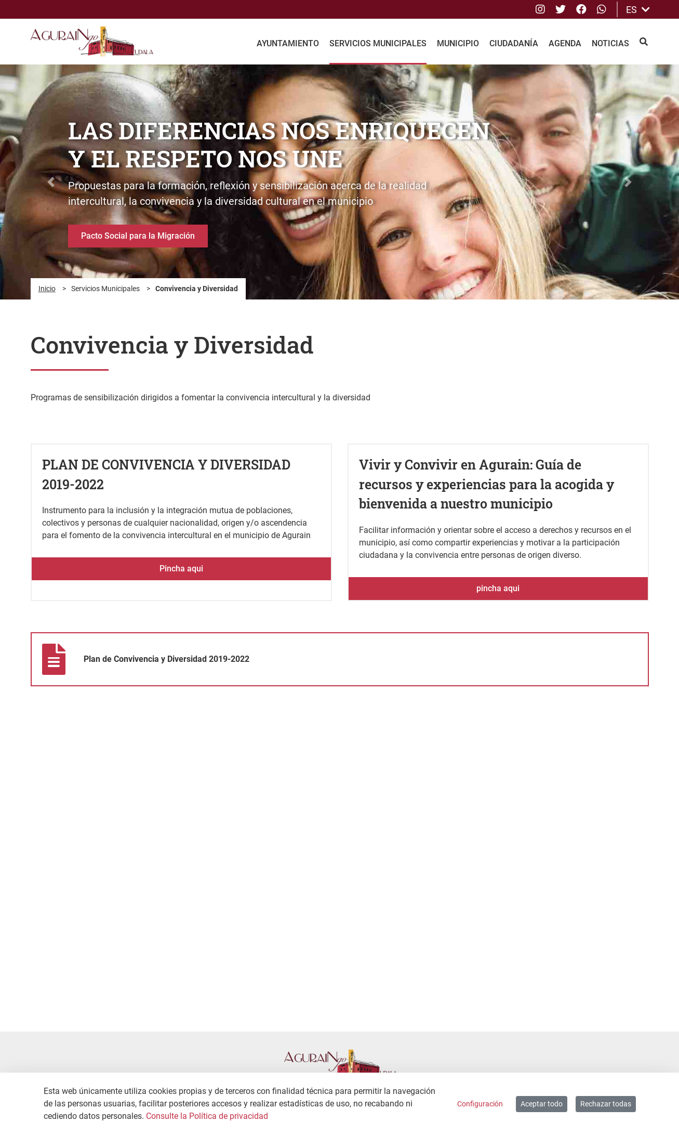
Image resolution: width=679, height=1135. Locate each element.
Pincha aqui (181, 568)
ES (638, 9)
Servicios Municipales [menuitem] (378, 43)
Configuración (480, 1104)
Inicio (47, 288)
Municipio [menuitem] (458, 43)
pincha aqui (498, 588)
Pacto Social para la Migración (138, 236)
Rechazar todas (605, 1104)
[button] (51, 181)
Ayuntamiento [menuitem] (288, 43)
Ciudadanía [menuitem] (513, 43)
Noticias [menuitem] (610, 43)
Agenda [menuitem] (565, 43)
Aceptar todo (542, 1104)
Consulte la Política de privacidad (207, 1116)
